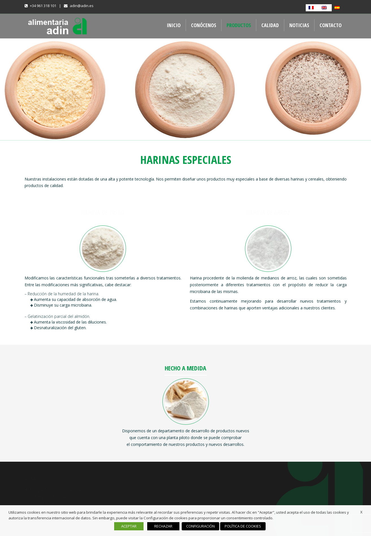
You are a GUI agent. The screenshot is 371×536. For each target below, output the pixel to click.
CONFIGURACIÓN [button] (200, 526)
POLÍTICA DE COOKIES (243, 526)
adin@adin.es (82, 5)
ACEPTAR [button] (128, 526)
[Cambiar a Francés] (312, 7)
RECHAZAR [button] (163, 526)
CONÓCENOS (203, 25)
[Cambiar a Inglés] (325, 7)
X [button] (361, 512)
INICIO (174, 25)
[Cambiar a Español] (338, 7)
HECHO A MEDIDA (185, 368)
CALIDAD (270, 25)
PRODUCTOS (239, 25)
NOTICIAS (299, 25)
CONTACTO (331, 25)
